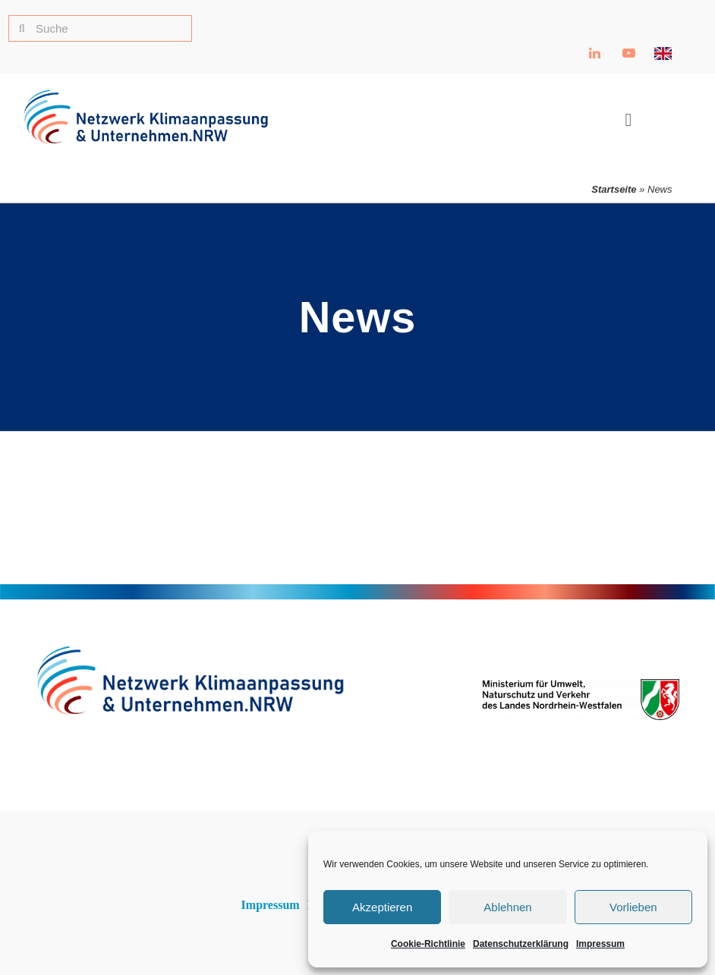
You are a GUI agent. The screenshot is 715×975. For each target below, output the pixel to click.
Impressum (600, 944)
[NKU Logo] (146, 95)
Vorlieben (633, 907)
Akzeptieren (382, 907)
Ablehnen (507, 907)
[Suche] (100, 28)
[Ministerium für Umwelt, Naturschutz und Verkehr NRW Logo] (580, 685)
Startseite (613, 189)
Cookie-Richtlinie (428, 944)
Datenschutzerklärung (521, 944)
